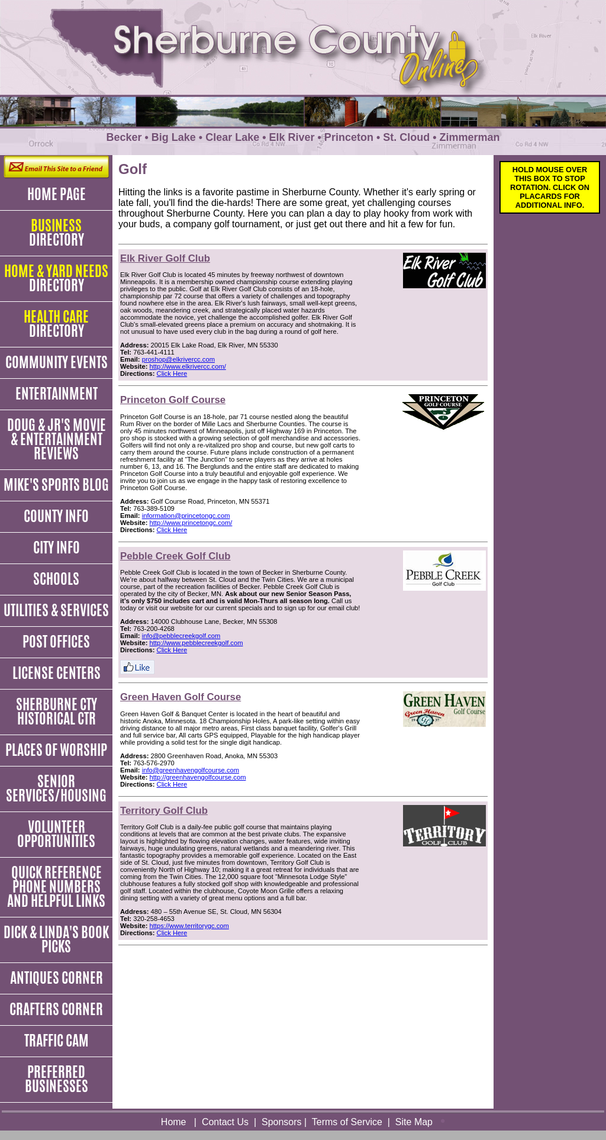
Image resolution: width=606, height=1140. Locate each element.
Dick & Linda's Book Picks (56, 939)
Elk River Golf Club (165, 258)
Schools (56, 579)
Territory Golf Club (164, 810)
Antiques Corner (56, 978)
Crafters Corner (56, 1009)
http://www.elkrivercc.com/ (188, 366)
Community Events (56, 362)
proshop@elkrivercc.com (178, 359)
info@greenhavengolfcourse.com (190, 770)
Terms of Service (347, 1122)
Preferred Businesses (56, 1079)
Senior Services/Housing (56, 788)
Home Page (56, 194)
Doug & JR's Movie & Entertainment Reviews (56, 439)
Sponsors (282, 1122)
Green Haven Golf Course (180, 697)
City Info (56, 547)
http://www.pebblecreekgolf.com (196, 642)
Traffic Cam (56, 1040)
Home (173, 1122)
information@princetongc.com (186, 515)
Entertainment (56, 394)
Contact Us (225, 1122)
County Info (56, 516)
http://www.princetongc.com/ (191, 522)
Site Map (414, 1122)
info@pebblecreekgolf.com (181, 635)
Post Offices (56, 642)
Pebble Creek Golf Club (175, 556)
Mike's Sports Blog (56, 485)
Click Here (172, 373)
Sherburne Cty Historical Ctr (56, 711)
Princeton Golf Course (172, 399)
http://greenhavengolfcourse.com (198, 777)
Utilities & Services (56, 610)
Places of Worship (56, 750)
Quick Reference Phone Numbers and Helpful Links (56, 886)
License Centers (56, 673)
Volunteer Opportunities (56, 834)
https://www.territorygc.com (189, 925)
